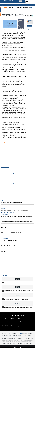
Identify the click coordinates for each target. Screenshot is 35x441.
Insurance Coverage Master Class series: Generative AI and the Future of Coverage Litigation (16, 299)
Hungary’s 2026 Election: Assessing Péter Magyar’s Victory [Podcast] (9, 240)
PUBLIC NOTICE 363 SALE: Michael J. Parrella (6, 177)
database (21, 333)
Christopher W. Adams (4, 233)
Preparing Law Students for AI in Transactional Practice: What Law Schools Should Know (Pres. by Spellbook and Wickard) (18, 290)
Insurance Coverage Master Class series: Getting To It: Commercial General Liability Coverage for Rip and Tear (18, 307)
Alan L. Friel (3, 243)
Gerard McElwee (6, 214)
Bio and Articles (29, 23)
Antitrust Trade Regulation (20, 25)
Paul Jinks (6, 246)
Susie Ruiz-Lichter (30, 20)
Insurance (19, 318)
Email (28, 21)
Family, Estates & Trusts (12, 321)
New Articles (0, 9)
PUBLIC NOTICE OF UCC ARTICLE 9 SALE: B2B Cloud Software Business (9, 171)
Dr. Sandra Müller (3, 230)
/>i (22, 28)
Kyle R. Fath (3, 219)
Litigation (19, 322)
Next (31, 7)
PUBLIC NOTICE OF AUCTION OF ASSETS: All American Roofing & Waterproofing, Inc (11, 175)
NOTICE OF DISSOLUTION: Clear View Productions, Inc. (7, 185)
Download (21, 28)
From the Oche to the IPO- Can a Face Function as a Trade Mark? (9, 245)
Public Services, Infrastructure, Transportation (21, 324)
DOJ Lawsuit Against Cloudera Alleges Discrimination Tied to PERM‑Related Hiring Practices (12, 207)
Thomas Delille (3, 214)
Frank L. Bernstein (8, 233)
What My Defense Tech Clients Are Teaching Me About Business (26, 7)
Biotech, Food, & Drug (4, 322)
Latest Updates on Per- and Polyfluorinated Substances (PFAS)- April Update (10, 213)
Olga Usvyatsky (3, 200)
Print (19, 28)
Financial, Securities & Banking (13, 322)
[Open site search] (32, 5)
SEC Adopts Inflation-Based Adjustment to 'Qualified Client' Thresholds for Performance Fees (12, 202)
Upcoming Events (4, 275)
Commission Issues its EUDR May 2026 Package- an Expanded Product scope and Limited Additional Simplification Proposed (16, 216)
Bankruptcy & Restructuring (5, 321)
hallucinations (10, 125)
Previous (30, 7)
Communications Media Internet (20, 21)
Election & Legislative (12, 318)
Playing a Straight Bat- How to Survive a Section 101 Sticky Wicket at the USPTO (11, 232)
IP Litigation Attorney (29, 30)
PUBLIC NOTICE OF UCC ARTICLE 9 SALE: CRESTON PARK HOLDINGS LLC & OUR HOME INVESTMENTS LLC (14, 179)
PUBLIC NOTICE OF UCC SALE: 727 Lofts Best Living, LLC (8, 183)
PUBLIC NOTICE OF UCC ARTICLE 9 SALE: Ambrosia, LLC (8, 181)
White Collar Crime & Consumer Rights (21, 328)
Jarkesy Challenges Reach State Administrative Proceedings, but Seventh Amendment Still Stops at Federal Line (15, 210)
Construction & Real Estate (5, 325)
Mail (20, 28)
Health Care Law (11, 325)
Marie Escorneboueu (7, 238)
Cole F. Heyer (3, 208)
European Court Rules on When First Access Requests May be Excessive (10, 235)
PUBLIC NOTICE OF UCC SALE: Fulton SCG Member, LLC (8, 173)
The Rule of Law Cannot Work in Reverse (12, 7)
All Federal (19, 26)
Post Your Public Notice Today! (5, 167)
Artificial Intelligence (4, 318)
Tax (18, 326)
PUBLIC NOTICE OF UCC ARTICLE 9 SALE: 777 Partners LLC (8, 169)
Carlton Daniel (3, 246)
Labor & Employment (20, 321)
